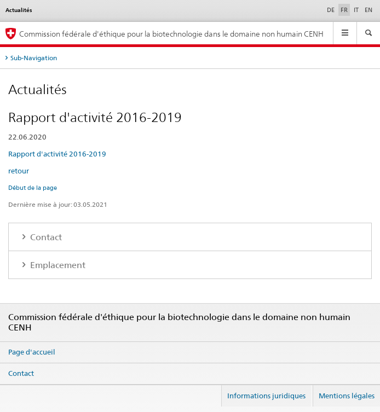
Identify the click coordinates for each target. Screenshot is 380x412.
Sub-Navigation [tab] (33, 58)
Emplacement (56, 265)
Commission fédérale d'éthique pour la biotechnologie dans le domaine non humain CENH (171, 33)
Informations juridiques (266, 395)
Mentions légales (347, 395)
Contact (45, 237)
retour (18, 170)
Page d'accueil (31, 351)
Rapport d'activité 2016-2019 (57, 153)
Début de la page (32, 188)
